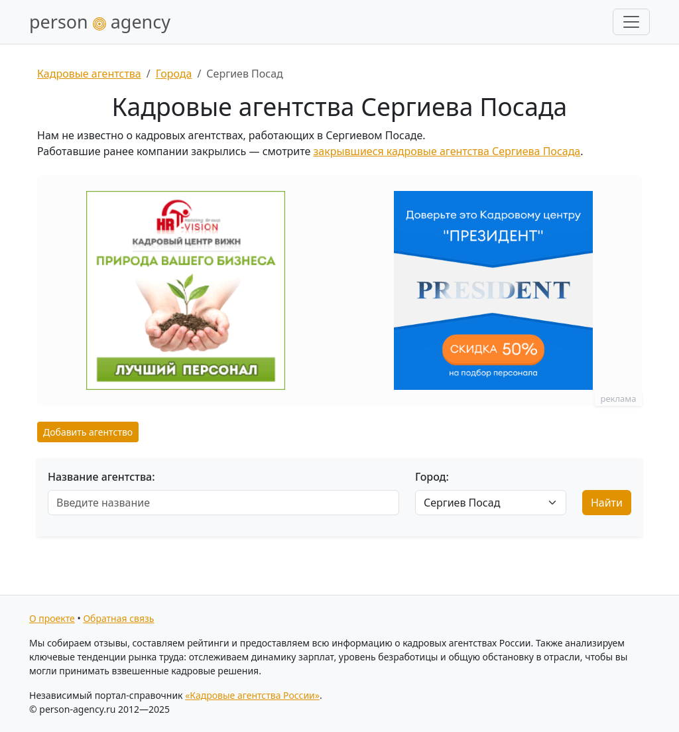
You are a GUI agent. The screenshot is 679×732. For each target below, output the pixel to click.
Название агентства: (101, 476)
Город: (432, 476)
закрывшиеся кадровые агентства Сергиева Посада (447, 151)
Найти (607, 502)
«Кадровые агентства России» (252, 695)
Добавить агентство (88, 432)
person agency (99, 21)
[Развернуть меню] (631, 22)
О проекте (52, 618)
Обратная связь (118, 618)
